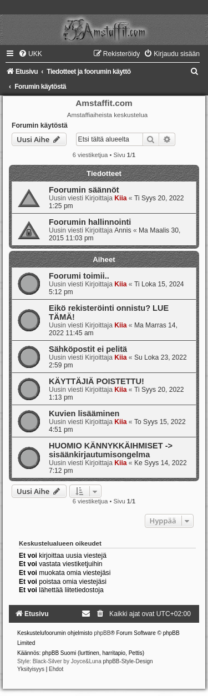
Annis (122, 230)
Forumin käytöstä (40, 125)
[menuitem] (30, 54)
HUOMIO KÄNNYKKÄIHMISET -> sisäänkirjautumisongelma (111, 450)
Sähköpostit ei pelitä (88, 349)
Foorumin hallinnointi (90, 222)
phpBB (102, 633)
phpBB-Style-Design (128, 661)
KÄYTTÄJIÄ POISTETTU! (96, 381)
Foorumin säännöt (84, 189)
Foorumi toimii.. (79, 275)
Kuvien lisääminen (84, 413)
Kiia (120, 198)
